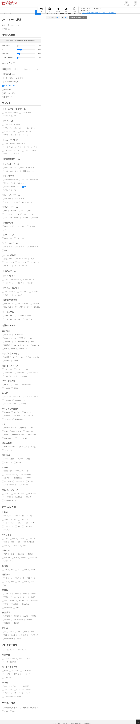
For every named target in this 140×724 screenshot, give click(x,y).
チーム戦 (7, 674)
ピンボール (35, 291)
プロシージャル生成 (33, 357)
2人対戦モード (26, 670)
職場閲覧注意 (18, 478)
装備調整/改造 (19, 419)
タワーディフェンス (18, 183)
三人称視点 (18, 497)
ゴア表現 (7, 616)
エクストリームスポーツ (11, 217)
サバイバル (7, 334)
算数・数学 (35, 303)
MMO (6, 670)
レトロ (18, 607)
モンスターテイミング (31, 397)
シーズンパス (8, 450)
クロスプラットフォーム (23, 689)
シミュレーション (12, 164)
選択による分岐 (16, 431)
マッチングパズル (21, 259)
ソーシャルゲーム (9, 474)
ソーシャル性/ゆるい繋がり (12, 696)
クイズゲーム (28, 319)
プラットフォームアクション (13, 128)
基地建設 (30, 554)
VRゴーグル (9, 85)
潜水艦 (13, 635)
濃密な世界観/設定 (18, 435)
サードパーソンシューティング (13, 147)
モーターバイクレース (11, 202)
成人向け (7, 478)
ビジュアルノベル (28, 279)
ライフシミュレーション (11, 171)
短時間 (6, 435)
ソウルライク (8, 369)
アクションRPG (26, 112)
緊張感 (17, 593)
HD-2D (6, 384)
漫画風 (16, 388)
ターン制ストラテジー (11, 179)
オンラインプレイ (9, 658)
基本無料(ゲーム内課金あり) (29, 708)
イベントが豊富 (9, 459)
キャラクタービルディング (12, 397)
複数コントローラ (24, 658)
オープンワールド (18, 357)
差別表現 (7, 619)
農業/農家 (7, 557)
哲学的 (6, 604)
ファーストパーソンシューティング (15, 143)
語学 (28, 307)
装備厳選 (7, 416)
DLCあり (33, 447)
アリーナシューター (21, 341)
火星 (32, 581)
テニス (30, 210)
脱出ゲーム (7, 266)
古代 (5, 569)
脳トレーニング (9, 303)
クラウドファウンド (10, 485)
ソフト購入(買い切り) (10, 708)
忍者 (24, 545)
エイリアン (31, 538)
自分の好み (6, 45)
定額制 (6, 711)
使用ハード (16, 69)
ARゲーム (17, 360)
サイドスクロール (19, 493)
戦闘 (32, 341)
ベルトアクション (25, 131)
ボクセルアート (26, 384)
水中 (5, 585)
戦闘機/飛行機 (8, 638)
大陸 (5, 581)
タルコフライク (33, 372)
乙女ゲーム (31, 283)
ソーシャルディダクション (12, 319)
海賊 (19, 542)
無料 (13, 711)
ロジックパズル (34, 262)
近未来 (33, 569)
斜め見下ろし (32, 493)
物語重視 (23, 428)
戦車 (25, 631)
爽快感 (25, 593)
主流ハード (6, 69)
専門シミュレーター (29, 171)
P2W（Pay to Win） (10, 447)
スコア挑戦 (7, 419)
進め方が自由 (32, 435)
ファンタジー (8, 516)
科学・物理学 (19, 307)
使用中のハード (8, 29)
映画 (19, 526)
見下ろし (7, 493)
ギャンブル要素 (18, 619)
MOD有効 (19, 462)
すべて (36, 69)
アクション (9, 121)
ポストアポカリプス (10, 519)
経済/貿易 (21, 554)
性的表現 (25, 616)
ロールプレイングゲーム (15, 109)
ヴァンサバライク (24, 376)
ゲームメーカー (19, 481)
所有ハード (27, 69)
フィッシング (20, 238)
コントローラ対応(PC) (25, 474)
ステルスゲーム (30, 128)
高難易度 (7, 345)
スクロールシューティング (12, 150)
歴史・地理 (7, 307)
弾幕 (21, 338)
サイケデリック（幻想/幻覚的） (28, 600)
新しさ (4, 49)
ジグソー (33, 259)
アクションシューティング (12, 135)
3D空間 (6, 357)
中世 (12, 569)
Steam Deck (9, 74)
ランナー (27, 135)
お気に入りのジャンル (11, 25)
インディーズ (8, 462)
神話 (31, 516)
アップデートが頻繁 (24, 459)
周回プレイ (17, 412)
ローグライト (20, 372)
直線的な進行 (29, 431)
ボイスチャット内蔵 (10, 693)
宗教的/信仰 (8, 607)
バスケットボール (28, 214)
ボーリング (18, 295)
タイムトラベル (9, 561)
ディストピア (24, 519)
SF (17, 516)
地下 (17, 578)
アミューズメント (12, 288)
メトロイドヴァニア (22, 369)
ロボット (21, 538)
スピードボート (23, 635)
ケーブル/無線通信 (10, 662)
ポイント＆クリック (21, 266)
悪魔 (5, 542)
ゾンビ (6, 538)
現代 (25, 569)
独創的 (33, 597)
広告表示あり (8, 471)
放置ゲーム (7, 341)
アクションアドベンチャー (12, 124)
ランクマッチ (8, 689)
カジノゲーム (24, 291)
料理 (15, 557)
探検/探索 (17, 416)
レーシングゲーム (12, 195)
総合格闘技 (33, 226)
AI (33, 523)
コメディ (16, 597)
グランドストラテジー (11, 190)
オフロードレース (27, 202)
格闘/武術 (8, 223)
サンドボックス (19, 334)
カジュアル (9, 312)
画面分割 (28, 497)
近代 (19, 569)
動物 (13, 538)
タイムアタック (28, 416)
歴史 (27, 523)
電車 (19, 631)
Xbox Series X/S (11, 82)
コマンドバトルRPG (10, 116)
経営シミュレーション (27, 167)
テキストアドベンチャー (11, 279)
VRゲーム (7, 360)
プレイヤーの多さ (8, 57)
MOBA (6, 183)
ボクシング (7, 226)
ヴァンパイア (15, 545)
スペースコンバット (30, 150)
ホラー (24, 516)
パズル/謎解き (10, 255)
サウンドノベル (9, 283)
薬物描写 (29, 619)
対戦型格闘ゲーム (12, 159)
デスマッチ (7, 677)
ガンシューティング (33, 147)
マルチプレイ (22, 650)
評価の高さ (6, 53)
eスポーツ (31, 481)
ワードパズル (22, 262)
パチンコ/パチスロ (10, 291)
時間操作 (23, 557)
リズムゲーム (10, 271)
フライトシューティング (11, 154)
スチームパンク (9, 526)
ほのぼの (33, 593)
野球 (5, 210)
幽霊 (12, 542)
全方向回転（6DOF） (10, 500)
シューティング (11, 140)
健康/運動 (37, 307)
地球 (12, 581)
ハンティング (8, 238)
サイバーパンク (9, 523)
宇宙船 (19, 638)
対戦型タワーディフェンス (12, 186)
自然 (25, 581)
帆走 (32, 631)
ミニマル (16, 345)
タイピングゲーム (23, 303)
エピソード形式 (22, 438)
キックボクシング (20, 226)
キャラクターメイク (10, 404)
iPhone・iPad (10, 93)
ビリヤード (7, 295)
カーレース (7, 198)
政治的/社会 (25, 604)
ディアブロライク (9, 376)
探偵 (12, 554)
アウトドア (9, 235)
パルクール (35, 345)
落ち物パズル (8, 259)
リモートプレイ (25, 693)
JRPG (31, 428)
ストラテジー (10, 176)
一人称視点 (7, 497)
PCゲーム (8, 97)
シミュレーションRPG (11, 112)
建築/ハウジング (20, 400)
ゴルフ (22, 210)
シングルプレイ (9, 650)
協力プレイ (15, 670)
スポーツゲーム (11, 207)
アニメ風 (7, 388)
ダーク (25, 597)
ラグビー (35, 217)
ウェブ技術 (7, 481)
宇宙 (19, 581)
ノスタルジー (28, 526)
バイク (12, 631)
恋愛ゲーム (21, 283)
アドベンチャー (11, 276)
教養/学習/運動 (10, 300)
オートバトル (23, 348)
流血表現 (16, 623)
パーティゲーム (9, 315)
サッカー (13, 210)
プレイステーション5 (13, 78)
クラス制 (23, 404)
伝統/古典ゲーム (33, 247)
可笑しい (7, 597)
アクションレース (20, 198)
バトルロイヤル (31, 338)
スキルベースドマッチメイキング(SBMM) (16, 686)
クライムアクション (10, 131)
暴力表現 (16, 616)
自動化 (13, 348)
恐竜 (5, 545)
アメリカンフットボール (11, 214)
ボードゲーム (8, 247)
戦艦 (5, 635)
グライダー (35, 635)
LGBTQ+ (28, 478)
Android (7, 89)
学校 (5, 578)
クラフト (25, 345)
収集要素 (7, 412)
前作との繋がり (9, 438)
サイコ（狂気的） (9, 600)
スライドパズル (9, 262)
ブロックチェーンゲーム (23, 471)
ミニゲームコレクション (25, 315)
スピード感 (7, 593)
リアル (20, 523)
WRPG (6, 431)
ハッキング (33, 557)
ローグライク (8, 372)
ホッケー (25, 217)
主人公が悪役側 (29, 542)
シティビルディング (10, 167)
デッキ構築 (7, 400)
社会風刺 (15, 604)
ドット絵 (15, 384)
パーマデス (27, 412)
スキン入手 (23, 447)
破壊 (5, 348)
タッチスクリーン (25, 485)
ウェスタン (7, 530)
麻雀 (5, 250)
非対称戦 (16, 674)
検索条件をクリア (79, 17)
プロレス (7, 230)
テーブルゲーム (11, 243)
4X (25, 186)
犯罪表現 (7, 623)
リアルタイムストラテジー (30, 179)
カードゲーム (20, 247)
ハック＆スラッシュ (10, 338)
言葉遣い (35, 616)
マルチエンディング (10, 428)
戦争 (5, 554)
